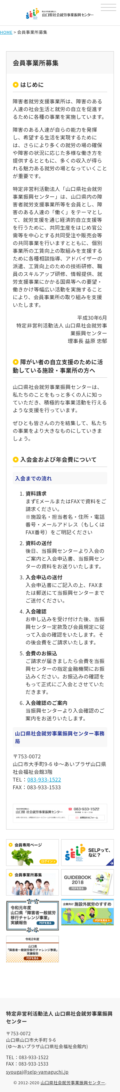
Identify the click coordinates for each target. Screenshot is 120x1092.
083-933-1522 (44, 779)
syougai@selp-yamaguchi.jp (37, 1071)
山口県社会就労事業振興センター (73, 1082)
